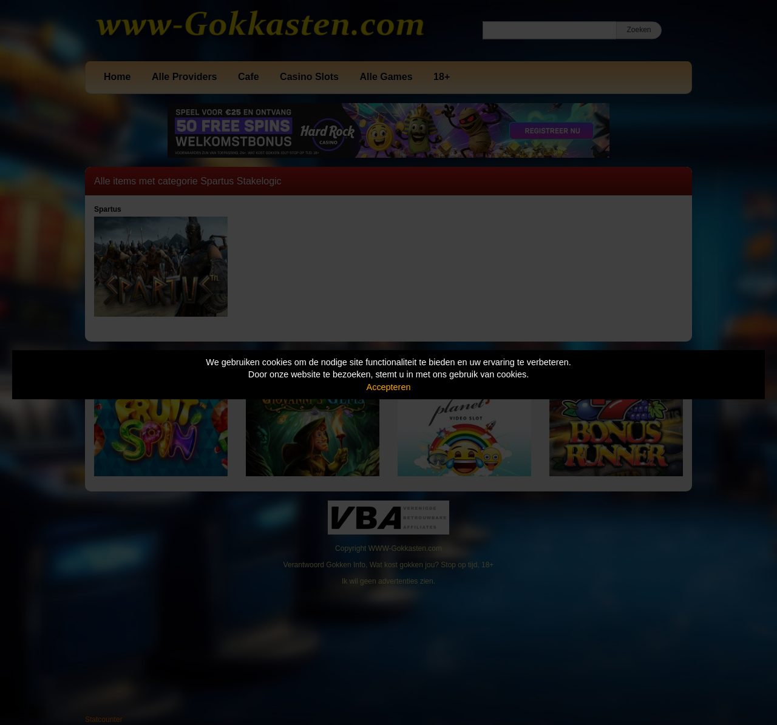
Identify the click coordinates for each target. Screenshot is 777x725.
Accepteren (389, 387)
